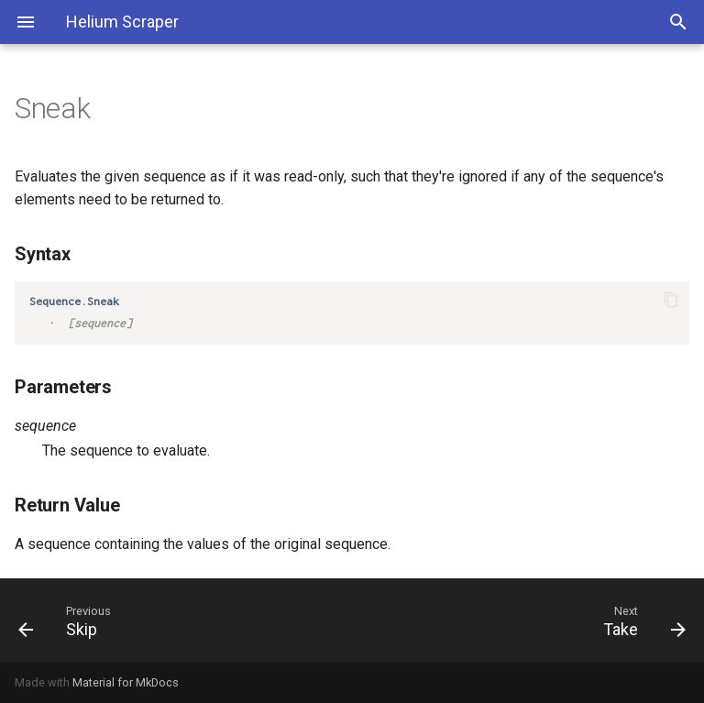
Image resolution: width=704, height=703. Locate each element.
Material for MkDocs (125, 682)
